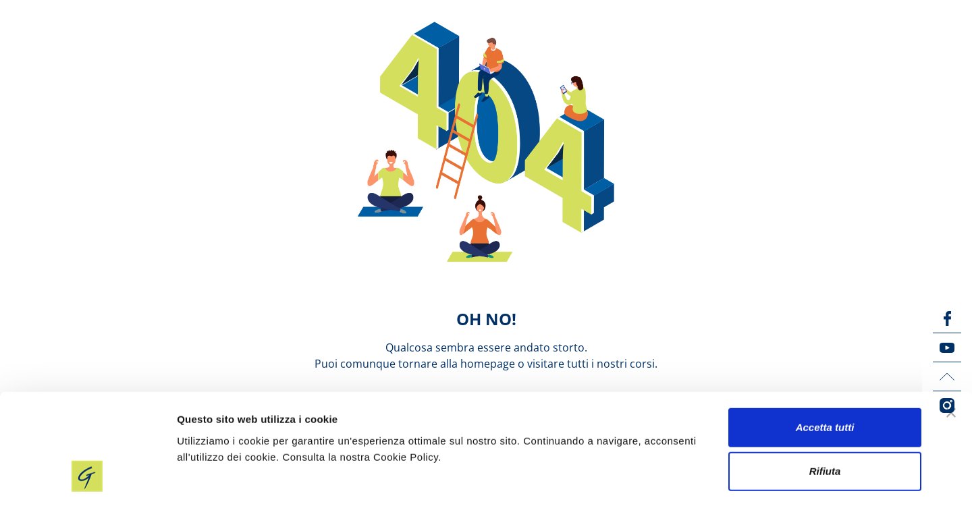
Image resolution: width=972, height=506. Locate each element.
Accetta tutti (825, 372)
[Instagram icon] (947, 405)
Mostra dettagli (710, 479)
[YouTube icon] (947, 347)
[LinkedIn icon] (947, 376)
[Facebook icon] (947, 318)
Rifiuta (825, 417)
